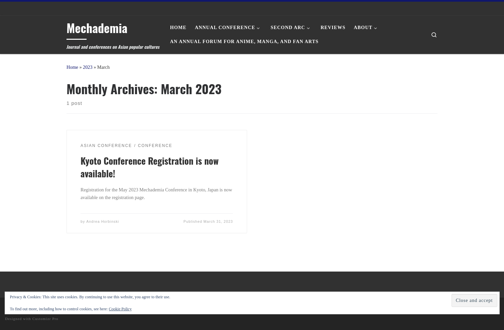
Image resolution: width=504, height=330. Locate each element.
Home (72, 67)
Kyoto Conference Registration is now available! (150, 167)
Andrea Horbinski (102, 221)
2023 (88, 67)
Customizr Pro (45, 319)
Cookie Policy (120, 309)
